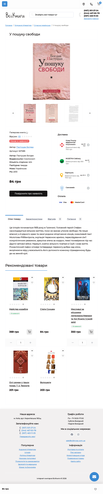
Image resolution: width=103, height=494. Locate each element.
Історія (27, 452)
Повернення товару (75, 458)
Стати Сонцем (47, 309)
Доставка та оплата (75, 449)
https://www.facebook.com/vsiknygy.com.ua (72, 434)
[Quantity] (21, 343)
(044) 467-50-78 (92, 13)
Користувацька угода (76, 455)
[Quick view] (32, 277)
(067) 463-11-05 (91, 16)
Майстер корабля (18, 309)
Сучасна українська (42, 25)
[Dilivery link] (88, 145)
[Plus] (30, 342)
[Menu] (4, 4)
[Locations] (83, 4)
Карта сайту (76, 461)
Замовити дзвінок (91, 19)
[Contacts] (91, 4)
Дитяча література (27, 455)
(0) (19, 136)
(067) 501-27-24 (91, 10)
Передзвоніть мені (27, 437)
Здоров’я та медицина (27, 464)
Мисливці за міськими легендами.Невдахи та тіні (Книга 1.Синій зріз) (81, 315)
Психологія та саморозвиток (27, 461)
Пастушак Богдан (25, 147)
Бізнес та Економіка (27, 467)
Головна (8, 25)
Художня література (23, 25)
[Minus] (11, 342)
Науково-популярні (27, 458)
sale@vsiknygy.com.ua (75, 441)
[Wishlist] (32, 282)
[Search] (32, 14)
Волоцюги (45, 382)
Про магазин (75, 452)
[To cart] (29, 332)
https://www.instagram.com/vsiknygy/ (78, 434)
